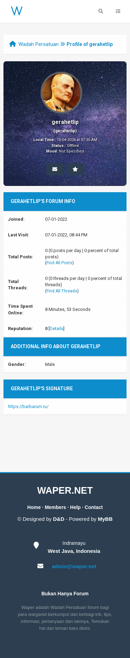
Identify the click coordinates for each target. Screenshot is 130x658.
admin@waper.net (74, 566)
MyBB (105, 519)
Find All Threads (61, 291)
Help (75, 507)
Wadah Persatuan (38, 44)
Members (55, 507)
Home (34, 507)
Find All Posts (59, 262)
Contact (94, 507)
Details (56, 328)
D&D (58, 519)
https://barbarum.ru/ (28, 406)
